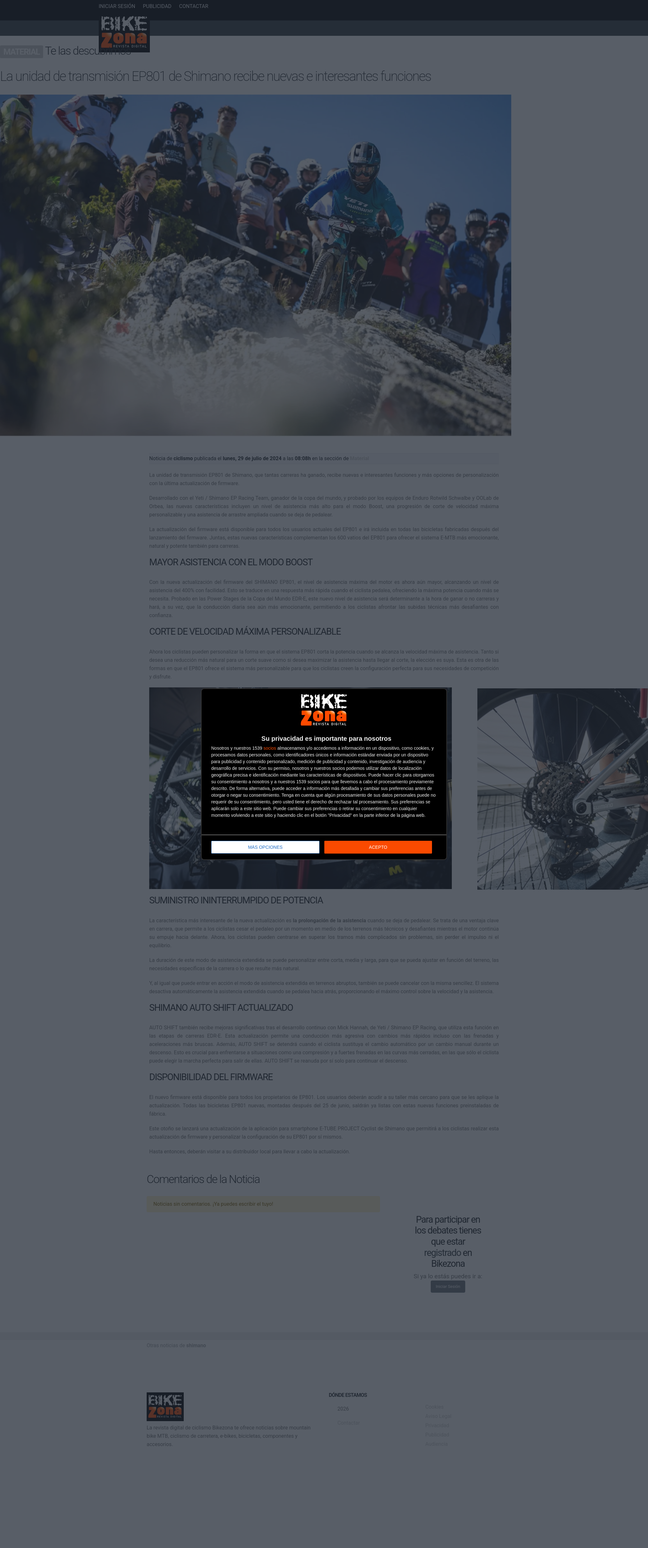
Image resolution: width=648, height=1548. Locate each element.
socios (269, 748)
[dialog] (324, 774)
